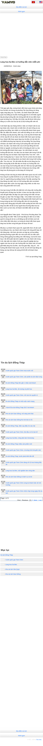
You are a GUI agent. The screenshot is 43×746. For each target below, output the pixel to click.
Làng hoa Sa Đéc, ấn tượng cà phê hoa (19, 389)
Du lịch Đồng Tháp (6, 555)
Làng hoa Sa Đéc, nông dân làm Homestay (20, 438)
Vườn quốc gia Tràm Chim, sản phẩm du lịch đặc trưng (24, 377)
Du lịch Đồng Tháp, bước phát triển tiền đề (20, 456)
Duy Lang (38, 739)
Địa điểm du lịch (21, 7)
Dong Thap (3, 57)
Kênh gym (21, 11)
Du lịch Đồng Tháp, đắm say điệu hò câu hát (20, 426)
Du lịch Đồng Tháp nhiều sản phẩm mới (19, 444)
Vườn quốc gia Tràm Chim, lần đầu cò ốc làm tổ (22, 432)
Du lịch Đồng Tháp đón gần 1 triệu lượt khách (21, 383)
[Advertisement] (21, 34)
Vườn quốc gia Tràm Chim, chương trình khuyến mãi (23, 450)
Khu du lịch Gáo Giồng (13, 574)
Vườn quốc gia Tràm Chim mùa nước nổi (19, 370)
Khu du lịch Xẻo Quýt (12, 569)
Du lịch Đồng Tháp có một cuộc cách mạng (20, 401)
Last (40, 500)
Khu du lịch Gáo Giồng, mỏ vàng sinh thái (19, 413)
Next (35, 500)
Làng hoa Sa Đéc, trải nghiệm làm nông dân (20, 470)
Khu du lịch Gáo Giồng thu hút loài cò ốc (19, 420)
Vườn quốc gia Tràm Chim (14, 560)
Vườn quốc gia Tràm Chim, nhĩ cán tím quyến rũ (22, 395)
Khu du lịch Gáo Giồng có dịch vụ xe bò (19, 477)
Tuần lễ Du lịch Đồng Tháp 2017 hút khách (20, 407)
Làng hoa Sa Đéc (11, 564)
